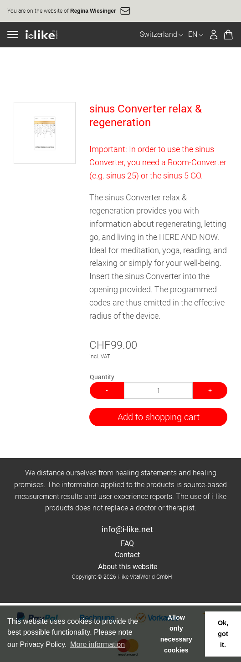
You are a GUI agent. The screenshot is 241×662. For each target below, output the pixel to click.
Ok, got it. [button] (223, 633)
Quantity (102, 377)
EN (196, 34)
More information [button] (97, 644)
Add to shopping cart (159, 417)
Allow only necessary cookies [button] (176, 634)
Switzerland (162, 34)
